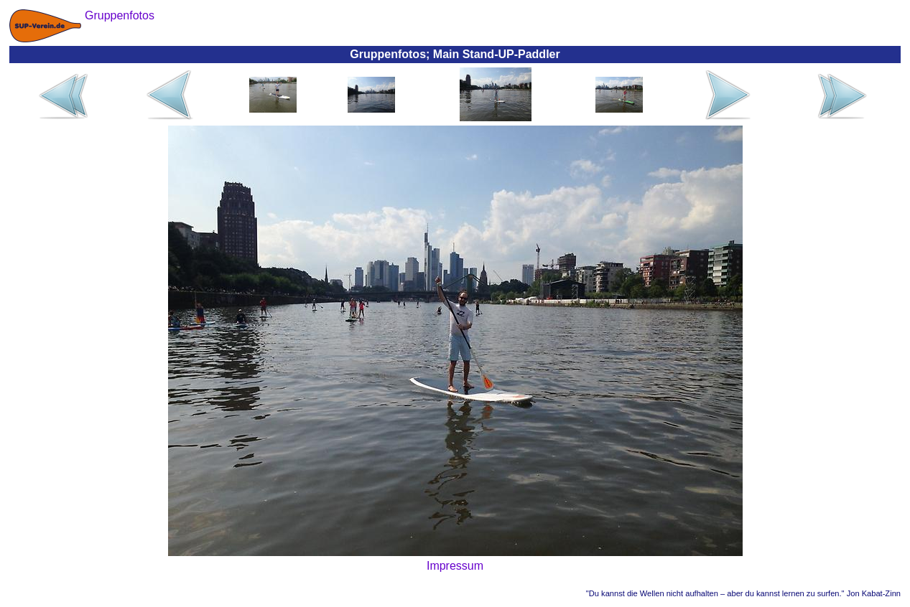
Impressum (455, 566)
